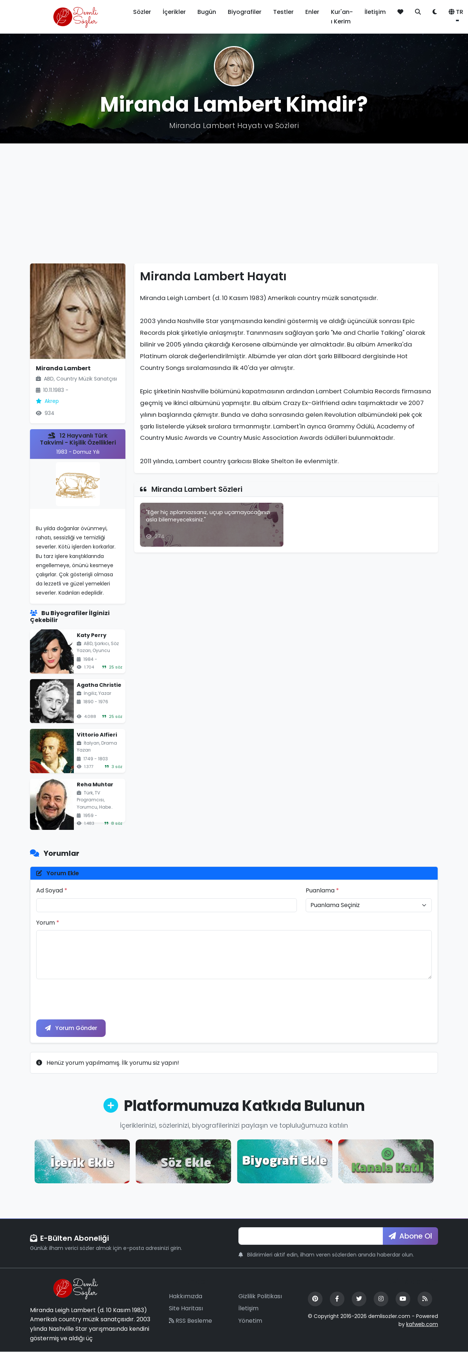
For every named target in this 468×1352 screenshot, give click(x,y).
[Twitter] (359, 1299)
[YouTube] (403, 1299)
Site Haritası (186, 1308)
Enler (312, 12)
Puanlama (322, 890)
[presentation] (91, 999)
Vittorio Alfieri (97, 734)
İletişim (375, 12)
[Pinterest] (315, 1299)
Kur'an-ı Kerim (342, 17)
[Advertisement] (234, 203)
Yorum (47, 922)
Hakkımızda (185, 1296)
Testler (283, 12)
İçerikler (174, 12)
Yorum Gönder (71, 1028)
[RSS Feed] (425, 1299)
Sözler (142, 12)
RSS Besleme (190, 1321)
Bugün (206, 12)
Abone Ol (410, 1236)
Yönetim (250, 1321)
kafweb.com (422, 1324)
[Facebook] (337, 1299)
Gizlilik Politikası (260, 1296)
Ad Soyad (51, 890)
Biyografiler (244, 12)
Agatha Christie (99, 685)
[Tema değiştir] (435, 12)
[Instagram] (381, 1299)
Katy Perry (91, 635)
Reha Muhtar (95, 784)
